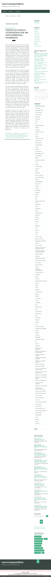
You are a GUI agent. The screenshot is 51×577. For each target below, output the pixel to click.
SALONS (37, 283)
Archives (11, 11)
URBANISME (37, 337)
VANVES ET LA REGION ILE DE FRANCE (40, 358)
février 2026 (36, 33)
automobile (37, 119)
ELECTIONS (37, 173)
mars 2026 (36, 31)
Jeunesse (37, 221)
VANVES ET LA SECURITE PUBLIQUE (40, 361)
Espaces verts (38, 183)
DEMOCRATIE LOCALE (39, 153)
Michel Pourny (45, 71)
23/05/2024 (7, 15)
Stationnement (38, 313)
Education (37, 168)
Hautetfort (27, 572)
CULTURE (37, 149)
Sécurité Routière (38, 291)
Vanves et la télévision (39, 364)
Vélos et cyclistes (38, 395)
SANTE (36, 285)
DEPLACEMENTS (38, 155)
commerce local (38, 140)
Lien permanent (8, 133)
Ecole (36, 162)
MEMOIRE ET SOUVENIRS (40, 241)
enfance (36, 179)
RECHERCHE (37, 274)
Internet (37, 219)
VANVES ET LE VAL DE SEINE (41, 385)
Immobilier (37, 215)
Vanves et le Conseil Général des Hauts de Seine (40, 369)
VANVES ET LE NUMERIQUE (40, 380)
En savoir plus (46, 576)
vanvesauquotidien (13, 3)
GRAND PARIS (38, 204)
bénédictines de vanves (39, 550)
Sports (36, 309)
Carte (35, 428)
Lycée (36, 234)
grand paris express (39, 538)
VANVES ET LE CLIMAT (39, 366)
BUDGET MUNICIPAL (39, 125)
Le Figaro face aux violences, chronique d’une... (40, 59)
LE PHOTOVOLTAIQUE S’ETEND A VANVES (39, 485)
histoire (19, 133)
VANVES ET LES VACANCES (40, 393)
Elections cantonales (39, 175)
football (45, 538)
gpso (43, 552)
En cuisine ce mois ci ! (38, 76)
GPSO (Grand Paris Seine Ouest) (40, 202)
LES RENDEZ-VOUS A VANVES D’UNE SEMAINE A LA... (40, 477)
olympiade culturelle (22, 134)
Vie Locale (37, 399)
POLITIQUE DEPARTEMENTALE (39, 270)
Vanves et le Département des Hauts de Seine (41, 372)
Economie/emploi (38, 166)
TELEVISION (37, 317)
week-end (37, 423)
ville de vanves (15, 134)
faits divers (37, 192)
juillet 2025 (36, 44)
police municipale (38, 264)
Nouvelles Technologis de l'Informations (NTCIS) (40, 251)
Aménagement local (39, 110)
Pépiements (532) (37, 82)
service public (38, 298)
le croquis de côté (39, 77)
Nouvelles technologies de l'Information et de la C (40, 248)
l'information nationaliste (39, 60)
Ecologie (37, 164)
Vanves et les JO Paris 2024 (40, 391)
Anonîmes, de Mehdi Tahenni (40, 65)
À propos (18, 11)
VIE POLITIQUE (38, 406)
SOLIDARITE (37, 302)
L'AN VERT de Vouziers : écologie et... (40, 56)
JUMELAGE (37, 226)
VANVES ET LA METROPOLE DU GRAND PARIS (40, 352)
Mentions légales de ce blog (18, 574)
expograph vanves (38, 541)
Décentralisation (38, 151)
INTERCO (37, 217)
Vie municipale (38, 404)
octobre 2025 (36, 39)
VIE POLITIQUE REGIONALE (40, 410)
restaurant (37, 278)
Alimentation (37, 108)
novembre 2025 (37, 37)
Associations (37, 116)
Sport (22, 133)
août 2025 (36, 42)
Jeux (36, 223)
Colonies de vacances (39, 138)
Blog (36, 123)
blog (42, 574)
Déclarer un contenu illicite (11, 574)
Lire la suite (36, 23)
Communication (38, 142)
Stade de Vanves (38, 311)
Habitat (36, 206)
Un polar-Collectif (37, 66)
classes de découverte (39, 132)
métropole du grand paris (10, 135)
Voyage (36, 421)
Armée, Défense (38, 114)
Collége (36, 136)
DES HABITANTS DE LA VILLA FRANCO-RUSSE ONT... (41, 454)
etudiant (37, 186)
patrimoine (37, 256)
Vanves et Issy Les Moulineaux (38, 348)
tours (36, 324)
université (37, 335)
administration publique (40, 106)
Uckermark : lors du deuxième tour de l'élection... (40, 68)
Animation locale (38, 112)
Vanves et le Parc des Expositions (39, 383)
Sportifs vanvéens (38, 307)
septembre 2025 (37, 41)
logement (37, 230)
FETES (36, 196)
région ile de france (38, 548)
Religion (37, 276)
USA (36, 341)
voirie (36, 417)
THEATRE (37, 320)
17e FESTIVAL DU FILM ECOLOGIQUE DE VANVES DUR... (40, 499)
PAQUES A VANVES (39, 254)
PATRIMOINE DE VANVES (40, 258)
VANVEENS (37, 345)
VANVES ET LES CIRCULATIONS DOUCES (40, 388)
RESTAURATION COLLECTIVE (41, 281)
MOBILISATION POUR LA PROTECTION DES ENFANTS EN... (40, 469)
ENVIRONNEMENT (39, 181)
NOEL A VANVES (38, 245)
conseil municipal (38, 543)
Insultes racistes (37, 71)
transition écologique (39, 326)
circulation (37, 129)
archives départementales (20, 135)
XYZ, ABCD (41, 63)
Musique (37, 243)
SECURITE (37, 289)
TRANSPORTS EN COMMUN (40, 328)
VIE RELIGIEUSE (38, 415)
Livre (36, 228)
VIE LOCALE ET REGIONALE (40, 402)
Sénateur (37, 294)
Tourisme (37, 322)
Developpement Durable (40, 160)
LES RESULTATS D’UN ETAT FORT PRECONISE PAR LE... (40, 461)
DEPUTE (37, 157)
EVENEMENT (38, 190)
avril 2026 (36, 30)
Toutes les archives (38, 46)
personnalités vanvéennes (40, 260)
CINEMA (37, 127)
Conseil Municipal (38, 144)
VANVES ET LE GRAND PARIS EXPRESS (41, 378)
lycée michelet (37, 552)
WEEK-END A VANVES (39, 439)
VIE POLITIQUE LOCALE (40, 408)
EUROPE (37, 188)
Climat (36, 134)
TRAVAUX (37, 332)
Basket (36, 121)
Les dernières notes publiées (25, 573)
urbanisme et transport (40, 339)
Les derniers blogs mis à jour (18, 573)
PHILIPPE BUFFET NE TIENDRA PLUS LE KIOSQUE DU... (40, 447)
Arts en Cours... (37, 79)
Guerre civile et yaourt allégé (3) (41, 82)
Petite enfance (38, 262)
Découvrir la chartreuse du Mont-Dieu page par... (40, 55)
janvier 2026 (36, 34)
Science (36, 287)
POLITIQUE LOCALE (39, 272)
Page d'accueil (12, 15)
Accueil (4, 11)
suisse (36, 315)
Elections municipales (39, 177)
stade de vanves (38, 545)
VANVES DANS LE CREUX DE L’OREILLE (41, 492)
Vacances (37, 343)
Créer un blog (23, 572)
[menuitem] (4, 11)
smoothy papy (37, 75)
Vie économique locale (39, 397)
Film (36, 199)
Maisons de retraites (39, 238)
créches (36, 147)
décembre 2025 (37, 36)
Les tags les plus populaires (33, 573)
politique (37, 267)
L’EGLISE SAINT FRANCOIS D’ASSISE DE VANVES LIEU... (41, 507)
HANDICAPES (38, 208)
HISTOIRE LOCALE (39, 213)
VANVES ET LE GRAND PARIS (41, 375)
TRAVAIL (37, 330)
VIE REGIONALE (38, 412)
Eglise (36, 170)
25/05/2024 (18, 15)
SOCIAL (36, 300)
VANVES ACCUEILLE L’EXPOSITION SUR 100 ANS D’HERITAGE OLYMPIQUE (16, 34)
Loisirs (36, 232)
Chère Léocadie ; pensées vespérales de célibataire (39, 73)
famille (36, 194)
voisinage (37, 419)
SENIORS (37, 296)
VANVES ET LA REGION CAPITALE (40, 355)
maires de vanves (38, 236)
